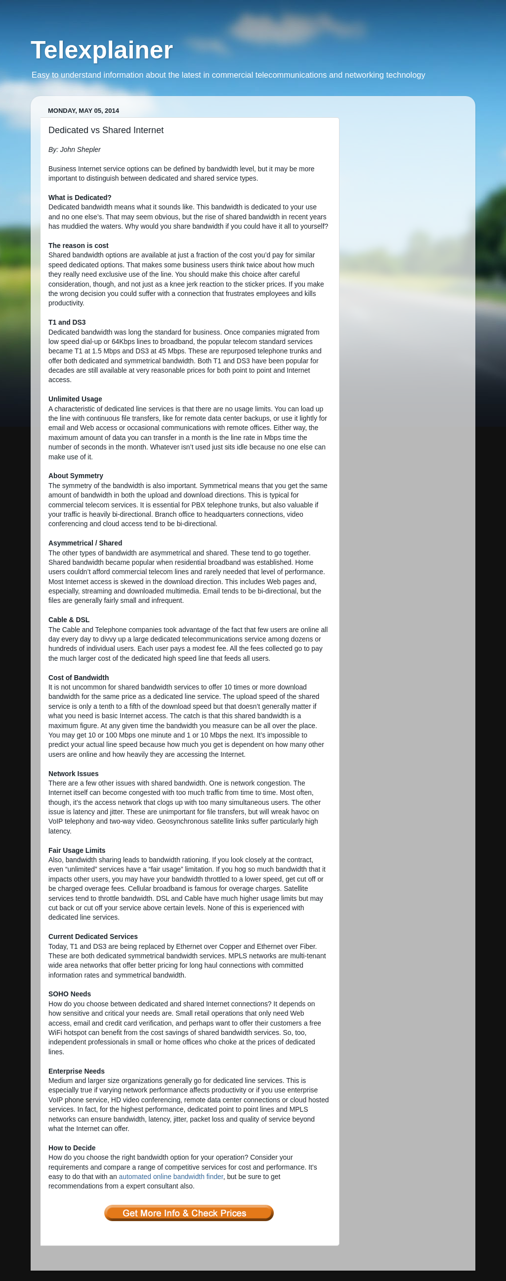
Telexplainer (102, 50)
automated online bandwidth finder (171, 1177)
